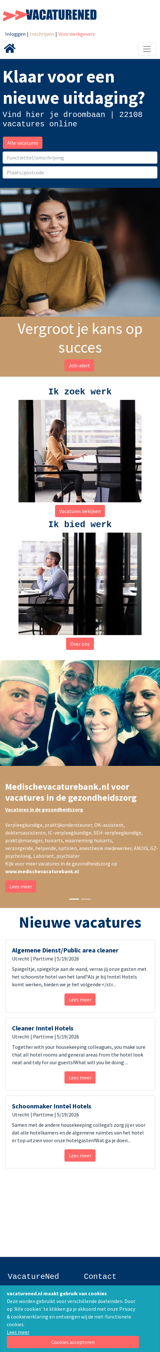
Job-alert (79, 365)
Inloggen (15, 34)
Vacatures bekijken (80, 511)
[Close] (73, 1342)
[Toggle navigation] (147, 49)
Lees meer (18, 1332)
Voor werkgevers (76, 34)
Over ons (80, 644)
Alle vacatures (22, 143)
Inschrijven (42, 34)
